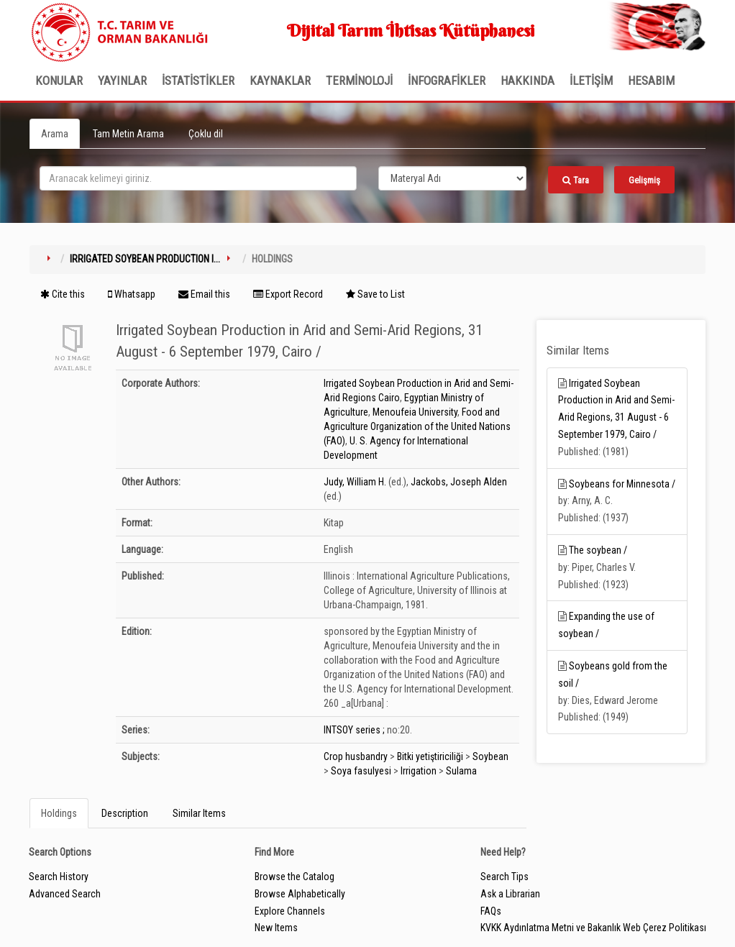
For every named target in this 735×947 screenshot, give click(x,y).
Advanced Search (65, 894)
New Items (276, 927)
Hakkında (527, 80)
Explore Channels (290, 911)
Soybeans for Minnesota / (622, 484)
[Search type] (452, 178)
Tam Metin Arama (128, 133)
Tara (575, 180)
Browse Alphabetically (300, 894)
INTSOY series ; (354, 730)
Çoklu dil (205, 133)
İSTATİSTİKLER (198, 80)
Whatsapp (131, 294)
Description (124, 813)
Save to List (375, 294)
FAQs (490, 911)
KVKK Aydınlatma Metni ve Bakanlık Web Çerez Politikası (593, 927)
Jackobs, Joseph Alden (459, 482)
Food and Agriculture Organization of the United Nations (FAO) (417, 426)
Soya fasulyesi (361, 771)
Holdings (59, 813)
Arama (54, 133)
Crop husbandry (356, 756)
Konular (59, 80)
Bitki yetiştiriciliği (430, 756)
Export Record (288, 294)
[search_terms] (198, 178)
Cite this (62, 294)
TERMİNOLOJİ (359, 80)
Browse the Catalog (294, 876)
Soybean (490, 756)
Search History (58, 876)
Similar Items (199, 813)
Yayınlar (122, 80)
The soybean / (598, 550)
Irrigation (419, 771)
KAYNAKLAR (280, 80)
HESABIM (651, 80)
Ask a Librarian (510, 894)
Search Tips (504, 876)
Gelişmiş (644, 180)
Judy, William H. (355, 482)
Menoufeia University (415, 412)
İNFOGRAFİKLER (446, 80)
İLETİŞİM (591, 80)
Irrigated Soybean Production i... (145, 259)
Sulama (461, 771)
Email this (204, 294)
